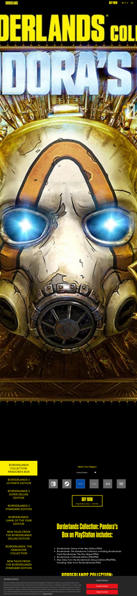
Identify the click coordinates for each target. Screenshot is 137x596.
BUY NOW (87, 501)
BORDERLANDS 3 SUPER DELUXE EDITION (19, 494)
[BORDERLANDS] (11, 3)
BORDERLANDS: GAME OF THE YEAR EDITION (19, 520)
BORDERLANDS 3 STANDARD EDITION (19, 507)
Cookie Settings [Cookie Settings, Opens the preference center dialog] (102, 583)
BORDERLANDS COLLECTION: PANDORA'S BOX (19, 468)
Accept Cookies (102, 589)
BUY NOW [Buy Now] (113, 3)
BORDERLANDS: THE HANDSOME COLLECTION (19, 549)
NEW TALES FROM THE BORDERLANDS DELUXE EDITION (19, 535)
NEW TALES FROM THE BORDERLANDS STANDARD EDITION (19, 564)
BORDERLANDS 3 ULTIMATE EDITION (18, 481)
